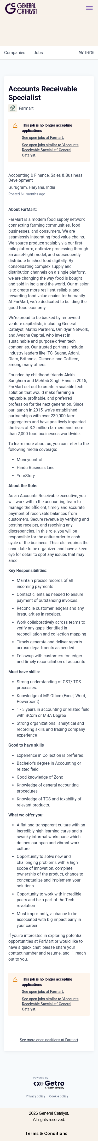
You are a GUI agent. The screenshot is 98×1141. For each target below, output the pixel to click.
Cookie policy (58, 1096)
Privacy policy (35, 1096)
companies (14, 52)
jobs (38, 52)
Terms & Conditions (46, 1133)
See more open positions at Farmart (49, 1040)
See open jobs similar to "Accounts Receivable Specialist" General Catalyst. (50, 150)
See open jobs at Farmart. (43, 138)
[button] (89, 8)
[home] (35, 8)
